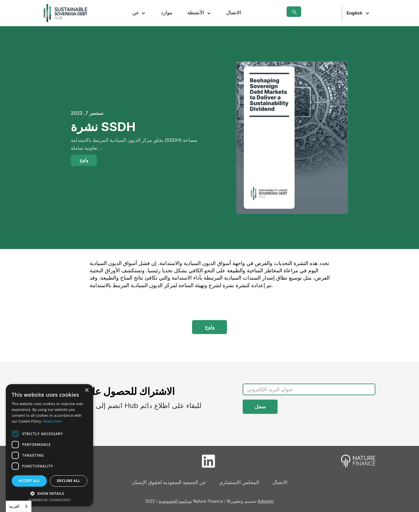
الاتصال (233, 12)
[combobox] (18, 506)
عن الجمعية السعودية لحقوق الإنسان (169, 482)
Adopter (266, 501)
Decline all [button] (68, 480)
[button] (139, 13)
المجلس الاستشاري (239, 482)
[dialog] (49, 445)
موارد (166, 12)
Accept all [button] (29, 480)
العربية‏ (14, 506)
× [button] (86, 390)
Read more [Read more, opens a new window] (52, 421)
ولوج (83, 160)
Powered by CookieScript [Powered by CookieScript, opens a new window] (49, 500)
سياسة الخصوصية (175, 501)
